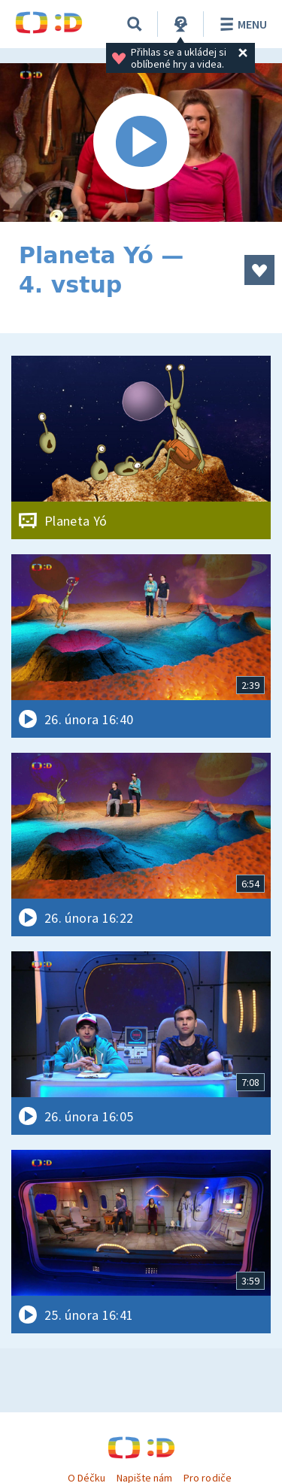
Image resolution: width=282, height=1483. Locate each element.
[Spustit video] (141, 142)
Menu (241, 24)
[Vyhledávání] (134, 24)
